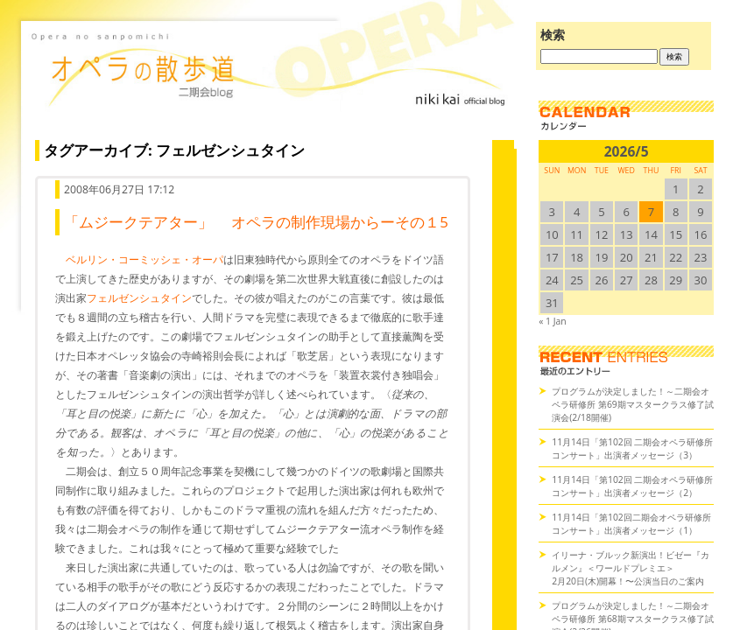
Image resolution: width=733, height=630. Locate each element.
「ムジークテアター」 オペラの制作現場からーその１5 (256, 222)
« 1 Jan (552, 321)
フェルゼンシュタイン (139, 297)
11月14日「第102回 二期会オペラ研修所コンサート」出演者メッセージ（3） (632, 448)
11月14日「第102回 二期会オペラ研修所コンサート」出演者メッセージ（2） (632, 486)
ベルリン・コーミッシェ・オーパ (144, 259)
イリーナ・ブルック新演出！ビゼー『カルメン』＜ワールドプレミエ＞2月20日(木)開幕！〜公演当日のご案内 (630, 568)
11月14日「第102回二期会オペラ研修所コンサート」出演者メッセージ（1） (631, 523)
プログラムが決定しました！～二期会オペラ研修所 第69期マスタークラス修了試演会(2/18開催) (633, 404)
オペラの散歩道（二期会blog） (270, 83)
